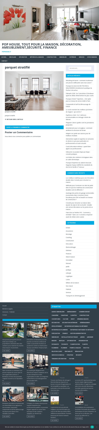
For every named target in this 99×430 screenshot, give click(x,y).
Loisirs (68, 279)
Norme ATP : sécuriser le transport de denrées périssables (88, 371)
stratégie (70, 355)
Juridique (68, 270)
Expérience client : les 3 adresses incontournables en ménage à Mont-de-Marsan (78, 117)
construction (84, 315)
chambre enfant (84, 312)
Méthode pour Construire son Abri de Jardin (79, 185)
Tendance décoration (59, 358)
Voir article (6, 350)
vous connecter (17, 136)
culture (65, 319)
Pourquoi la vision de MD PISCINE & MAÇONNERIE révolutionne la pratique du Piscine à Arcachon (79, 88)
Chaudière (55, 315)
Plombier (64, 348)
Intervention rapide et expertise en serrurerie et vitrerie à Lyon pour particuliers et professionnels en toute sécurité (80, 141)
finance (65, 333)
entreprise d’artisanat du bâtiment (82, 330)
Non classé (69, 286)
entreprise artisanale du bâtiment (76, 326)
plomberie (55, 348)
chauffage (64, 315)
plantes (85, 344)
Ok (92, 427)
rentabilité (68, 351)
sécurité (78, 355)
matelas (61, 340)
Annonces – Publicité (8, 312)
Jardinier (90, 337)
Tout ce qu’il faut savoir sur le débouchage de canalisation (89, 400)
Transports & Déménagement (75, 296)
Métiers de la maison (37, 57)
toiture (71, 358)
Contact (4, 61)
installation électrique (69, 337)
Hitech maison (92, 57)
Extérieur (73, 57)
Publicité (68, 289)
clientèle (73, 315)
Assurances (69, 231)
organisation (83, 340)
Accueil (3, 57)
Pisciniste (64, 344)
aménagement (71, 312)
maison (54, 340)
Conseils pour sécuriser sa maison (76, 203)
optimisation (71, 340)
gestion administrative (78, 333)
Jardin (67, 266)
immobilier (55, 337)
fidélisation (56, 333)
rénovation (79, 351)
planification (75, 344)
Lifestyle (68, 273)
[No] (97, 427)
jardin (82, 337)
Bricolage (12, 57)
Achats (68, 228)
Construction (51, 57)
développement (57, 326)
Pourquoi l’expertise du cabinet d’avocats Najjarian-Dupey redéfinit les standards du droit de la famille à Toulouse (79, 165)
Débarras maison (82, 319)
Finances (68, 254)
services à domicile (58, 355)
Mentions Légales (7, 309)
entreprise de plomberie (60, 330)
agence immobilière (58, 312)
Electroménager (71, 247)
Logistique (69, 276)
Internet (68, 263)
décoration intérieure (69, 322)
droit (73, 319)
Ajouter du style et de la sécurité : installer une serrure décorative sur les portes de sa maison (79, 207)
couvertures (56, 319)
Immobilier (63, 57)
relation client (57, 351)
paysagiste (55, 344)
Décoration (23, 57)
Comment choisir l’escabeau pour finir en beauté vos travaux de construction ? (79, 197)
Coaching (69, 237)
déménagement (85, 322)
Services (81, 57)
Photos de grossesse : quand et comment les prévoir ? (65, 400)
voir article (54, 393)
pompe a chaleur (75, 348)
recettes (86, 348)
